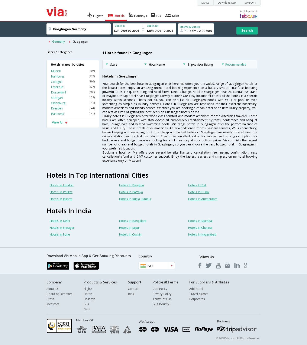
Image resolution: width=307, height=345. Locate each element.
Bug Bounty (161, 304)
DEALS (205, 2)
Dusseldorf (73, 92)
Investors (52, 304)
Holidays (89, 299)
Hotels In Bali (197, 185)
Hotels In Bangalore (132, 221)
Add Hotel (196, 289)
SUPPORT (250, 2)
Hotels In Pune (60, 234)
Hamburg (73, 76)
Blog (131, 294)
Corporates (197, 299)
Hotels (88, 294)
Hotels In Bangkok (131, 185)
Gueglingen (80, 41)
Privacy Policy (162, 294)
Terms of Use (162, 299)
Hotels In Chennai (200, 228)
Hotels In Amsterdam (202, 199)
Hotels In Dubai (198, 192)
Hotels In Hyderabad (202, 234)
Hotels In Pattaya (131, 192)
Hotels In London (62, 185)
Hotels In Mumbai (200, 221)
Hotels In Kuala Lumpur (135, 199)
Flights (88, 289)
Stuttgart (73, 98)
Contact (133, 289)
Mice (87, 309)
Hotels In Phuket (61, 192)
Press (50, 299)
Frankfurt (73, 87)
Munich (73, 71)
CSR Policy (160, 289)
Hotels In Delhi (60, 221)
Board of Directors (59, 294)
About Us (52, 289)
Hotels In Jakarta (61, 199)
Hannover (73, 114)
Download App (227, 2)
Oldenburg (73, 103)
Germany (58, 41)
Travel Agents (198, 294)
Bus (86, 304)
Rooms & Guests (190, 26)
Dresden (73, 108)
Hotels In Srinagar (62, 228)
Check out (152, 25)
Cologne (73, 82)
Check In (120, 25)
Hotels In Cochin (130, 234)
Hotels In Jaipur (129, 228)
